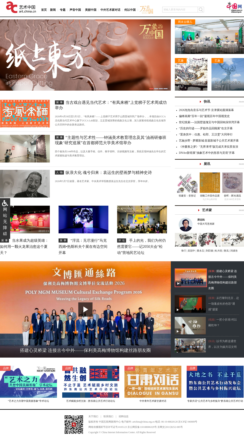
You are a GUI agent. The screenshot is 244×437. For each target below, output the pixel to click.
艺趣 (181, 60)
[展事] (211, 271)
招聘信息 (124, 416)
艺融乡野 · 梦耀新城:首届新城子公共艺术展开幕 (209, 140)
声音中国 (75, 9)
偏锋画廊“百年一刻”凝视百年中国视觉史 (204, 116)
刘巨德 (209, 250)
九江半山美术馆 (210, 199)
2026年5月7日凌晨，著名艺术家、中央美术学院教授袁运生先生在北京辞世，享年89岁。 (102, 181)
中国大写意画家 (218, 221)
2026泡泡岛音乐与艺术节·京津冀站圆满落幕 (206, 110)
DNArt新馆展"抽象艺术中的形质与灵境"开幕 (207, 152)
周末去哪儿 (185, 21)
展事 (60, 102)
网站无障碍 (5, 221)
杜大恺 (218, 250)
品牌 (6, 368)
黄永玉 (200, 250)
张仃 (183, 250)
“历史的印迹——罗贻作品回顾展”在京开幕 (206, 128)
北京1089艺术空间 (232, 199)
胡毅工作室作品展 (210, 195)
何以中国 (130, 9)
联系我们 (108, 416)
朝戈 (226, 250)
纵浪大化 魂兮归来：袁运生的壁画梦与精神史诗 (108, 172)
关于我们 (93, 416)
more (241, 101)
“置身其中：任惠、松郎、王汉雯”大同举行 (206, 134)
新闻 (53, 9)
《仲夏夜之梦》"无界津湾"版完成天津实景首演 (208, 146)
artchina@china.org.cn (143, 421)
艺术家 (207, 210)
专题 (62, 9)
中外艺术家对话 (110, 9)
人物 (60, 172)
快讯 (207, 101)
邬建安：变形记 (187, 195)
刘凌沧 (234, 250)
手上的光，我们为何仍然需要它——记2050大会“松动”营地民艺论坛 (141, 246)
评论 (122, 240)
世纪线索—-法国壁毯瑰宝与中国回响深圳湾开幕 (209, 122)
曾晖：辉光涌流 (232, 195)
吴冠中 (191, 250)
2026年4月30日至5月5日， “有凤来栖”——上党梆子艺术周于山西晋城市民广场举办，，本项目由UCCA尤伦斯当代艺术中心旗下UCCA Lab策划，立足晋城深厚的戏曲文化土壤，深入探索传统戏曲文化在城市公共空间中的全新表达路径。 (110, 120)
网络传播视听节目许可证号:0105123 (107, 427)
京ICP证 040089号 (187, 421)
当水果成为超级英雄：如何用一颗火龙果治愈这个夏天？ (24, 246)
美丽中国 (90, 9)
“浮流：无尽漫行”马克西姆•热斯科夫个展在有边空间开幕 (83, 246)
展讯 (207, 164)
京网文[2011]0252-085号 (170, 427)
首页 (44, 9)
